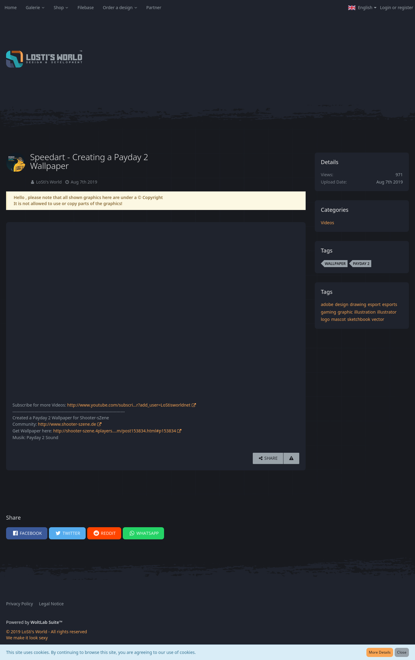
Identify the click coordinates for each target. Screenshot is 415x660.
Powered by (34, 622)
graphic (345, 312)
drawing (358, 304)
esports (389, 304)
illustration (365, 312)
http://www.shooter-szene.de (67, 424)
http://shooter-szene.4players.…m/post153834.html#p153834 (114, 431)
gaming (328, 312)
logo (325, 319)
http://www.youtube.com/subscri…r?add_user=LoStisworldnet (128, 405)
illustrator (386, 312)
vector (378, 319)
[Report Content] (291, 458)
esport (374, 304)
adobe (327, 304)
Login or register (396, 7)
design (341, 304)
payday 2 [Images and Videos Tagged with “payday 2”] (361, 263)
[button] (362, 7)
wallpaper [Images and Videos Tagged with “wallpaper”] (335, 263)
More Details (380, 652)
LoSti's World (49, 182)
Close (401, 652)
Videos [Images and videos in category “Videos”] (327, 222)
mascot (338, 319)
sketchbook (358, 319)
